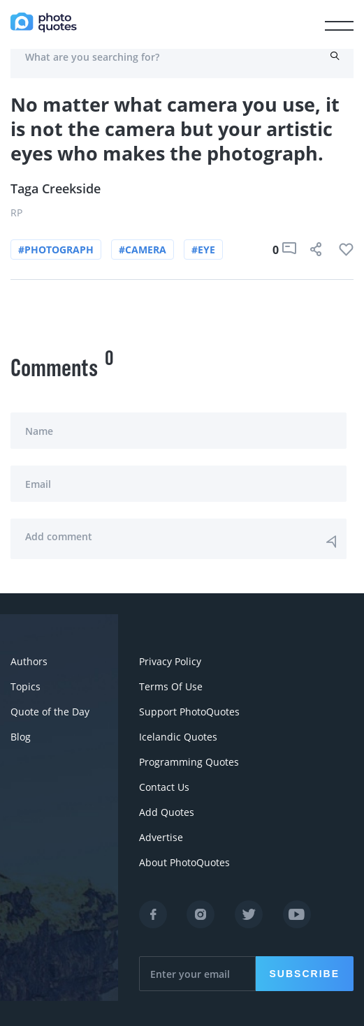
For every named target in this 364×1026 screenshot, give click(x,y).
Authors (29, 661)
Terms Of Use (171, 686)
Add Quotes (166, 812)
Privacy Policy (170, 661)
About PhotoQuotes (184, 862)
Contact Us (164, 787)
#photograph (56, 249)
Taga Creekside (55, 188)
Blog (20, 736)
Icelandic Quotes (178, 736)
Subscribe (305, 973)
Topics (25, 686)
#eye (203, 249)
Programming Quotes (189, 761)
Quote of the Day (49, 711)
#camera (142, 249)
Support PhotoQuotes (189, 711)
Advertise (161, 837)
